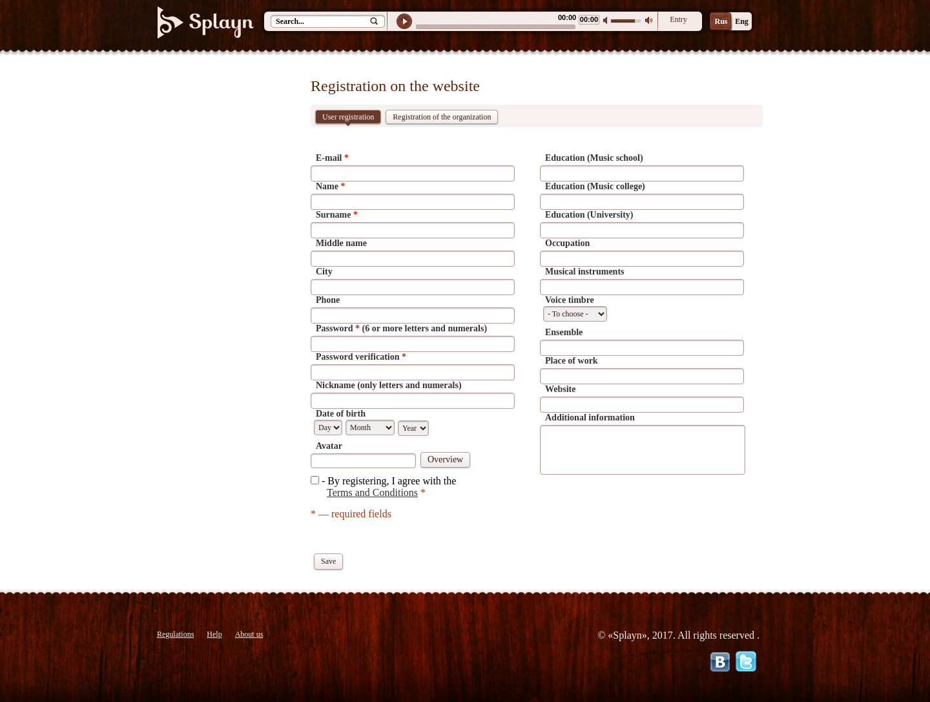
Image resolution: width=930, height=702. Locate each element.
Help (214, 634)
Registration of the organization (442, 116)
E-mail (332, 158)
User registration (348, 118)
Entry (678, 19)
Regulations (175, 634)
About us (249, 634)
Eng (742, 21)
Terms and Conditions (372, 492)
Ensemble (564, 332)
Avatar (329, 446)
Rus (720, 21)
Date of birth (341, 413)
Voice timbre (569, 300)
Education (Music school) (594, 158)
